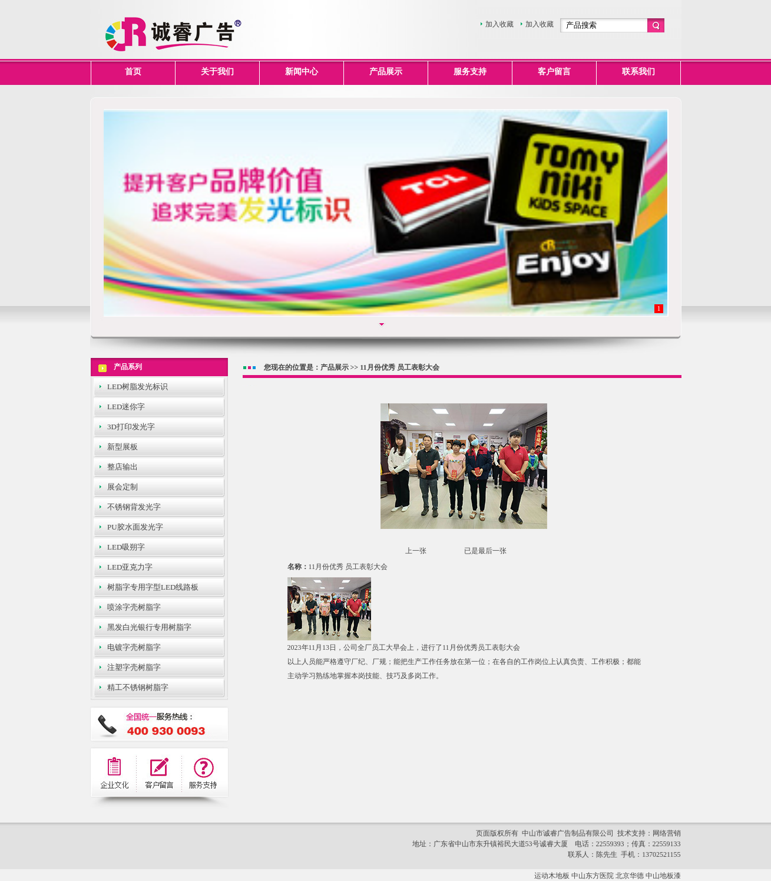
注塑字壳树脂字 (134, 667)
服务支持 (470, 71)
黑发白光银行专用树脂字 (149, 627)
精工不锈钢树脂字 (137, 687)
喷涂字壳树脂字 (134, 607)
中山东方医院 (592, 876)
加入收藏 (499, 24)
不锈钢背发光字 (134, 506)
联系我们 (638, 71)
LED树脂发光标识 (137, 386)
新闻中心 (301, 71)
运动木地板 (552, 876)
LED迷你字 (126, 406)
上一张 (415, 551)
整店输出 (122, 466)
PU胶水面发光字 (135, 526)
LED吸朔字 (126, 547)
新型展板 (122, 446)
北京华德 (630, 876)
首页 (133, 71)
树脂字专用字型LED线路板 (152, 587)
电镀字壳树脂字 (134, 647)
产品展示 (385, 71)
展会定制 (122, 486)
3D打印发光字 (131, 426)
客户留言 (554, 71)
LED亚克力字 (130, 567)
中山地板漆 (663, 876)
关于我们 (217, 71)
